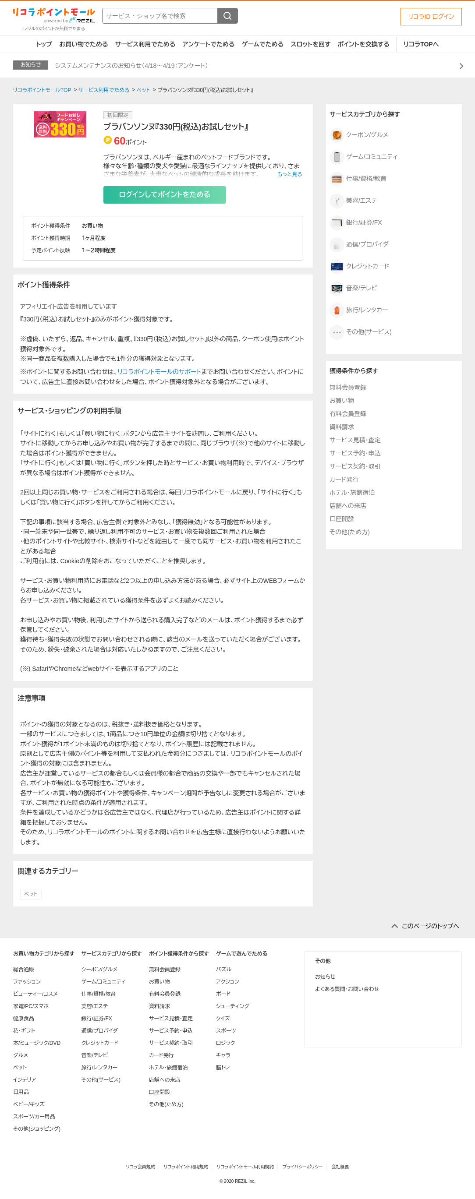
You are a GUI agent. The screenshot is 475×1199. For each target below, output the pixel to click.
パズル (223, 969)
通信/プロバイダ (359, 244)
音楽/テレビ (353, 288)
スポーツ (226, 1031)
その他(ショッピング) (36, 1129)
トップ (44, 44)
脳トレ (223, 1068)
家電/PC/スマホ (31, 1006)
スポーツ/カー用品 (34, 1117)
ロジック (225, 1043)
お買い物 (342, 401)
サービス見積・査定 (355, 440)
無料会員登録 (348, 387)
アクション (227, 982)
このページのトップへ (430, 926)
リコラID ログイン (431, 16)
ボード (223, 994)
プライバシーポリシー (303, 1166)
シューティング (232, 1006)
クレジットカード (360, 266)
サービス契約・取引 (355, 466)
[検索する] (227, 15)
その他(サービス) (361, 332)
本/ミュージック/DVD (36, 1043)
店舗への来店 (348, 506)
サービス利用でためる (145, 44)
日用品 (21, 1092)
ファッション (27, 982)
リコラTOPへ (421, 44)
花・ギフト (24, 1031)
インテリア (24, 1080)
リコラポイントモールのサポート (159, 371)
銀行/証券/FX (356, 222)
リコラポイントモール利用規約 (245, 1166)
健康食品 (23, 1019)
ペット (31, 894)
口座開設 (342, 519)
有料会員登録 (348, 414)
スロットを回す (310, 44)
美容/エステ (353, 201)
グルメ (20, 1055)
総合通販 (23, 969)
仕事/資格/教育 (358, 179)
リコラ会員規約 (140, 1166)
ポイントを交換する (364, 44)
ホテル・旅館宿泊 (352, 493)
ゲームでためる (263, 44)
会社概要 (340, 1166)
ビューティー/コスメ (35, 994)
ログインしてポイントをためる (164, 194)
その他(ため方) (350, 532)
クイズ (223, 1019)
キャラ (223, 1055)
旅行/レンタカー (359, 310)
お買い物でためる (83, 44)
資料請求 (342, 427)
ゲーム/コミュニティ (364, 157)
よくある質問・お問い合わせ (347, 989)
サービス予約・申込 (355, 453)
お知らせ (325, 977)
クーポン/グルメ (359, 135)
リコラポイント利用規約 (186, 1166)
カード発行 (344, 479)
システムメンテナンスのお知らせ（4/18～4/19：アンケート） (131, 65)
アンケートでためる (208, 44)
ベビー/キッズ (29, 1104)
